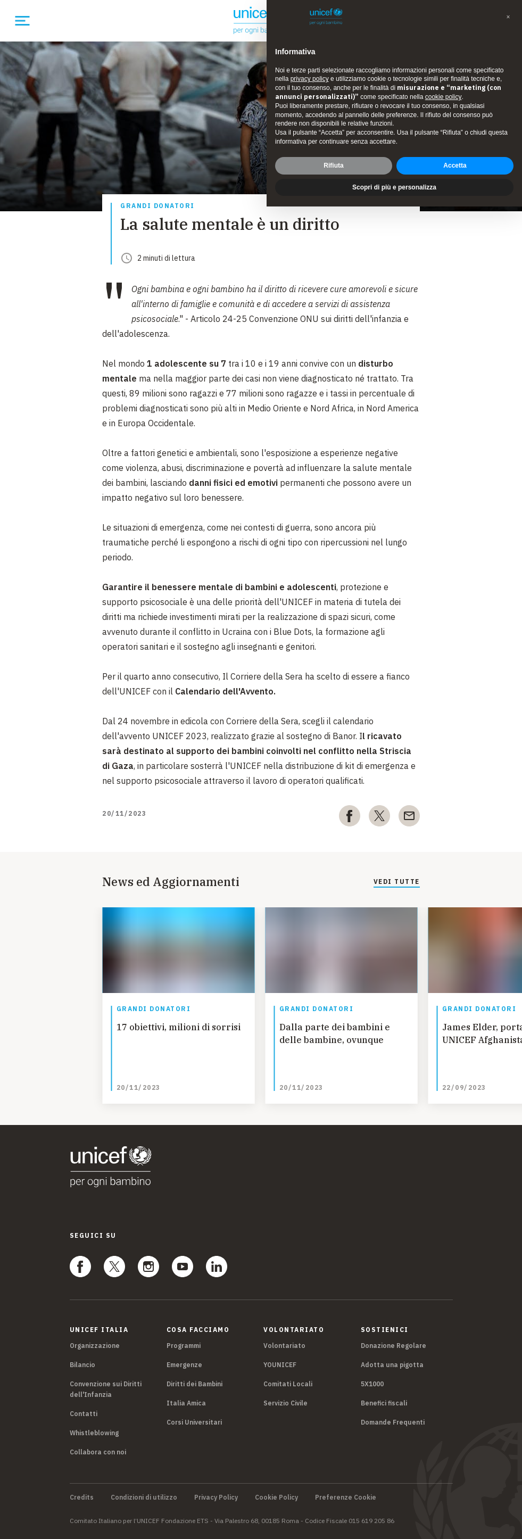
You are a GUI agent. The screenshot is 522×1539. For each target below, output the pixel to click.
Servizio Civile (285, 1403)
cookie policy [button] (443, 97)
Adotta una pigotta (392, 1365)
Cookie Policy (276, 1497)
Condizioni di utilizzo (144, 1497)
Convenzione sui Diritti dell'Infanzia (106, 1389)
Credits (82, 1497)
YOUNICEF (279, 1365)
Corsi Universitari (194, 1422)
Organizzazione (95, 1346)
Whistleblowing (94, 1433)
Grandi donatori (157, 206)
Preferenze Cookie (345, 1497)
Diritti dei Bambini (194, 1384)
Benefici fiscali (384, 1403)
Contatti (83, 1414)
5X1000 (372, 1384)
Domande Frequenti (393, 1422)
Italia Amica (186, 1403)
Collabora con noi (98, 1452)
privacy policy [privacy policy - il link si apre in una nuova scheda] (310, 78)
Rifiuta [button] (333, 165)
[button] (508, 17)
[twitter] (379, 818)
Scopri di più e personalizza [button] (394, 187)
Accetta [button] (454, 165)
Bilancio (82, 1365)
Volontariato (284, 1346)
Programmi (184, 1346)
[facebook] (349, 818)
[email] (409, 818)
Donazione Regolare (393, 1346)
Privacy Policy (216, 1497)
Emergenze (184, 1365)
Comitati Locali (287, 1384)
